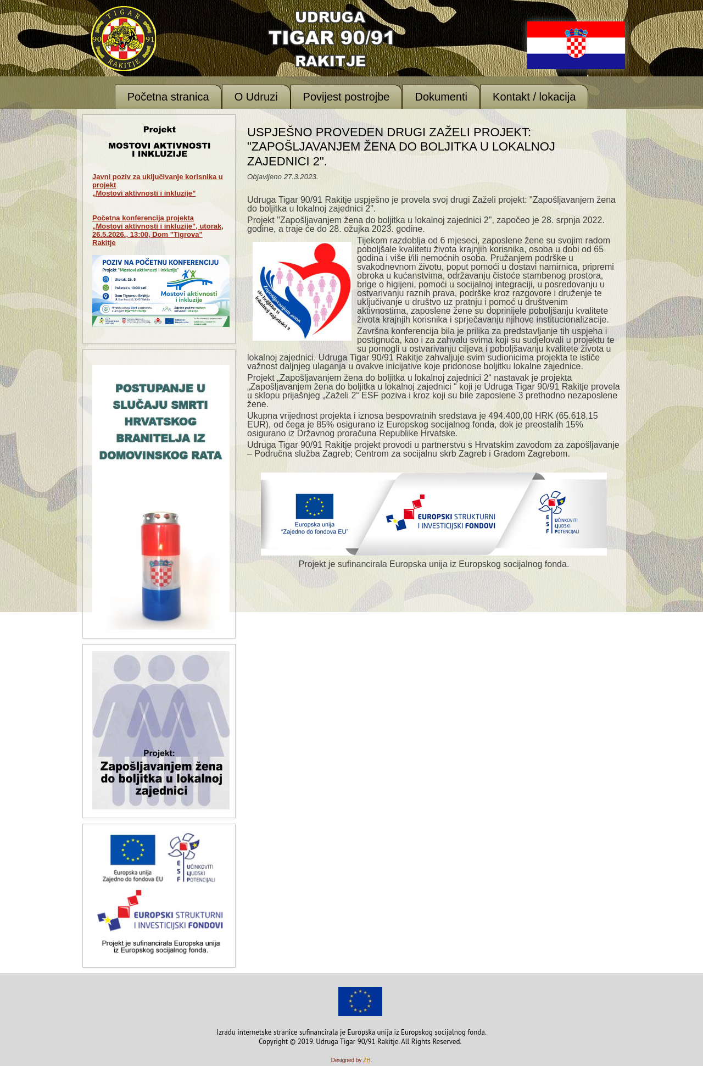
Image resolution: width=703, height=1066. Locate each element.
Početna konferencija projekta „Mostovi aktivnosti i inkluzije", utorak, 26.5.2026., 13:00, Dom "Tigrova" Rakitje (158, 230)
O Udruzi (256, 97)
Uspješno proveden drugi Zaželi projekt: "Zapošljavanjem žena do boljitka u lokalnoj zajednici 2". (401, 146)
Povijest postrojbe (346, 97)
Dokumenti (441, 97)
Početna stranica (168, 97)
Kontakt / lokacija (534, 97)
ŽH (366, 1060)
